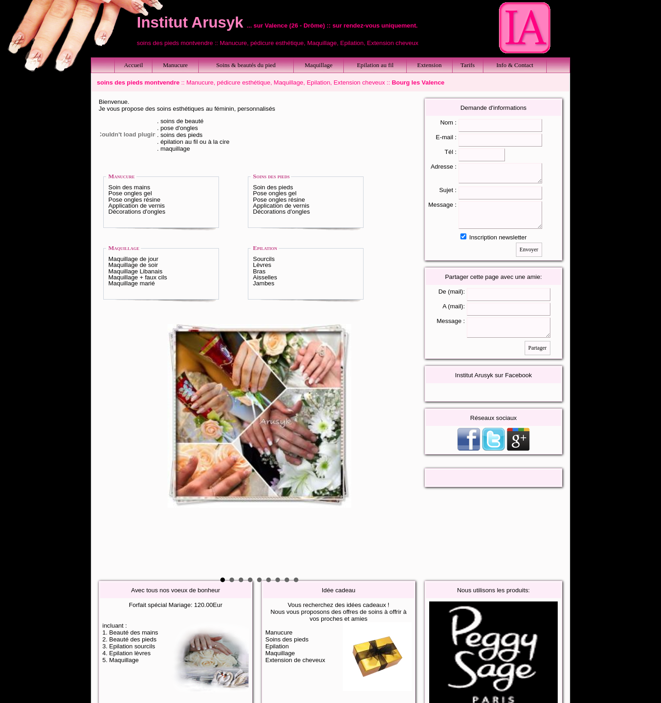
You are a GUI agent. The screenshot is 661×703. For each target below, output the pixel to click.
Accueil (133, 65)
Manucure (175, 65)
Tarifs (467, 65)
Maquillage (319, 65)
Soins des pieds (271, 176)
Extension (429, 65)
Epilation (265, 247)
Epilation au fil (375, 65)
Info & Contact (514, 65)
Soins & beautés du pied (246, 65)
